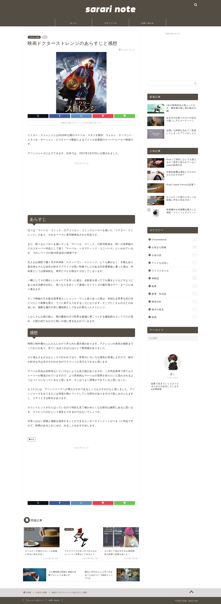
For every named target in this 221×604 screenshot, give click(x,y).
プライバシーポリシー (34, 600)
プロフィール (110, 23)
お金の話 (174, 254)
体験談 (174, 278)
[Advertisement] (81, 187)
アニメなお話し (174, 262)
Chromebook (174, 239)
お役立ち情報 (34, 37)
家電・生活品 (174, 293)
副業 (174, 285)
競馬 (174, 316)
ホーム (73, 23)
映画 (32, 439)
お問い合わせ (147, 23)
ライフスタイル (174, 270)
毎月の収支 (174, 309)
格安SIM (174, 301)
